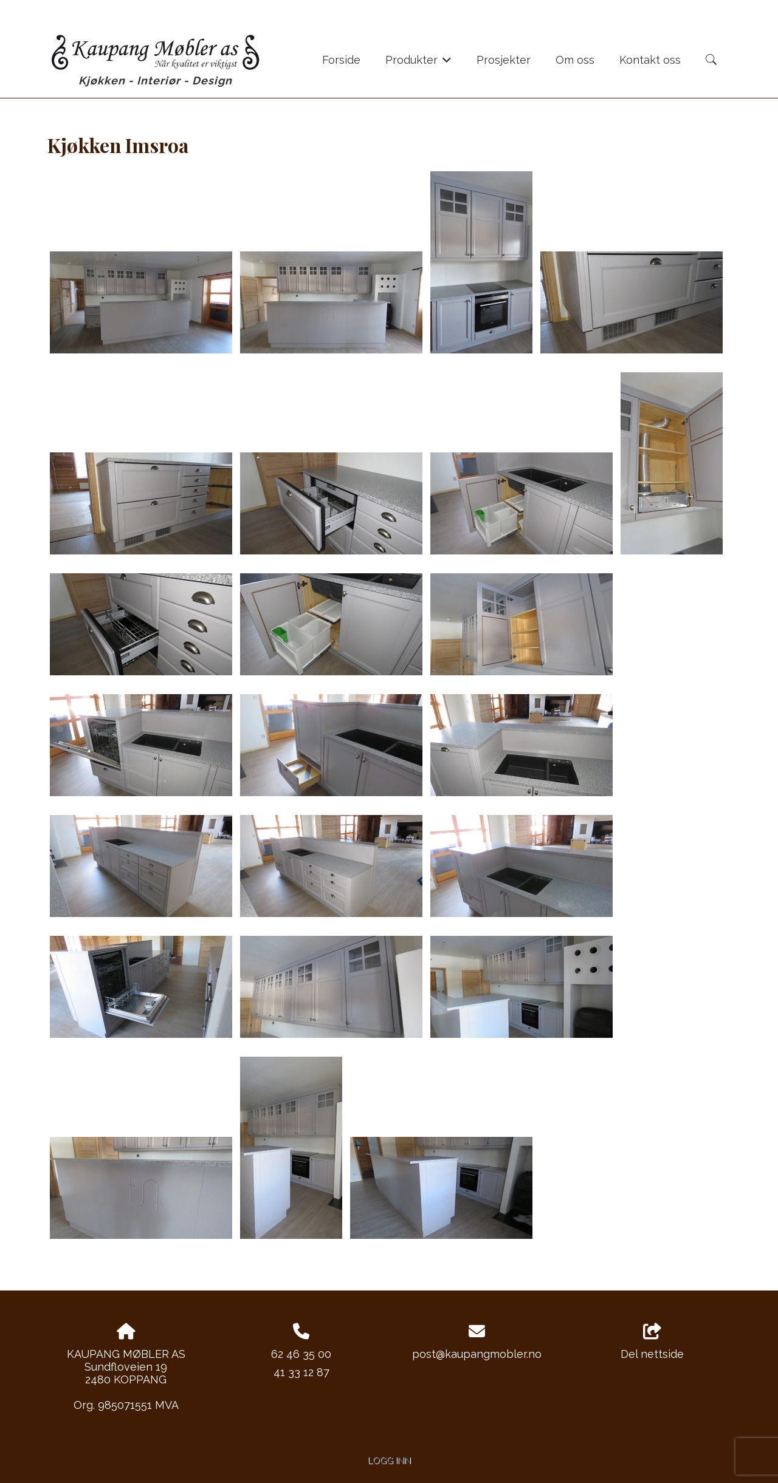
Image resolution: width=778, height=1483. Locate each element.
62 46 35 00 (301, 1354)
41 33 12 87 (301, 1372)
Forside (341, 59)
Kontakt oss (650, 59)
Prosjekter (504, 59)
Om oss (575, 59)
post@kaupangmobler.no (477, 1354)
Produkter (418, 63)
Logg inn (389, 1460)
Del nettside (652, 1342)
